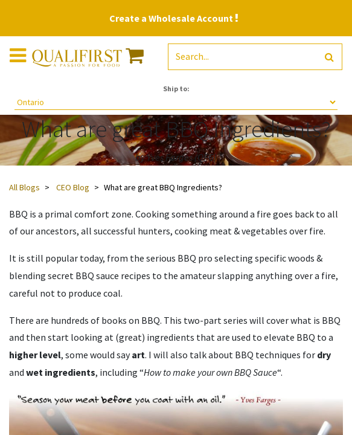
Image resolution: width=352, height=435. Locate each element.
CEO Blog (72, 187)
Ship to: (176, 88)
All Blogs (24, 187)
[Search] (329, 57)
